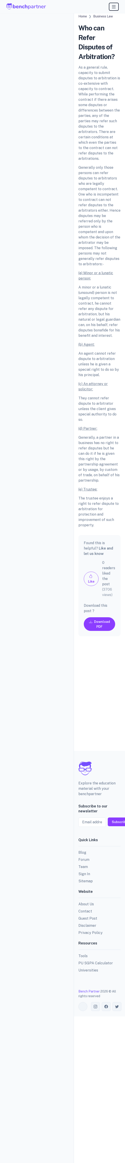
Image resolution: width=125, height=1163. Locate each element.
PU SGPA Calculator (95, 963)
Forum (83, 860)
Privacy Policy (90, 933)
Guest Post (87, 918)
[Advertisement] (94, 697)
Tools (83, 956)
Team (83, 867)
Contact (85, 911)
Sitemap (85, 881)
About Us (86, 904)
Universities (88, 970)
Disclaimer (87, 925)
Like (91, 578)
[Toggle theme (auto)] (82, 1006)
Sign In (84, 874)
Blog (82, 852)
